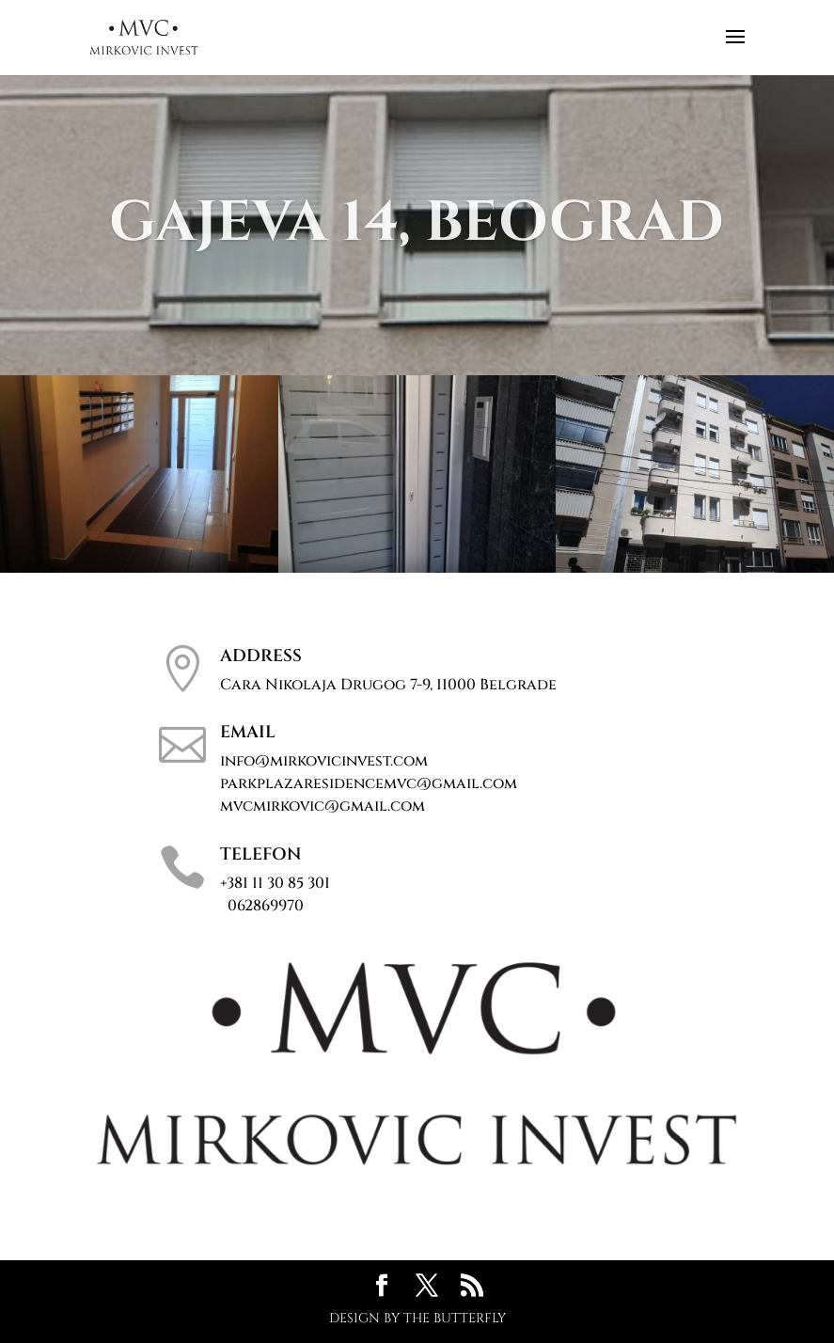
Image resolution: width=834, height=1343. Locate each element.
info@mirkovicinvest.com (324, 760)
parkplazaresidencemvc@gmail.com (368, 783)
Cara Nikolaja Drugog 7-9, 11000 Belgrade (388, 684)
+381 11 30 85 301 (275, 894)
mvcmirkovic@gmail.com (322, 806)
